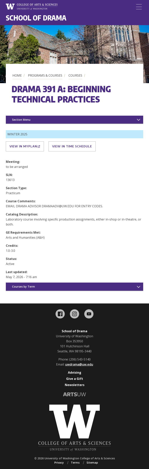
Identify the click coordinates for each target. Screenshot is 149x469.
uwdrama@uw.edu (79, 364)
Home (17, 75)
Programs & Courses (45, 75)
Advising (74, 372)
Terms (75, 462)
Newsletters (74, 385)
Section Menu (21, 119)
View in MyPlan (25, 146)
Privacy (59, 462)
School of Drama (36, 17)
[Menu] (139, 7)
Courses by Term (23, 286)
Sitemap (92, 462)
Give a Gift (74, 379)
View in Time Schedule (72, 146)
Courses (75, 75)
